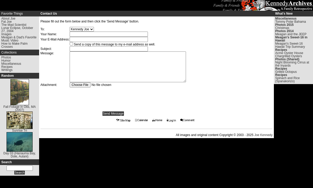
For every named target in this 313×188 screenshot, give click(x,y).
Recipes (7, 66)
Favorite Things (12, 13)
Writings (7, 70)
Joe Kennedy (263, 135)
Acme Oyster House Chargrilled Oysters (289, 54)
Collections (9, 52)
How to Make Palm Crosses (14, 45)
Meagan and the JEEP (290, 34)
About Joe (8, 18)
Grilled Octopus (286, 71)
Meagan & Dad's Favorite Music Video (19, 39)
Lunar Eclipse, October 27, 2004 (17, 29)
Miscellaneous (11, 63)
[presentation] (113, 97)
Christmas (282, 28)
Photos (6, 57)
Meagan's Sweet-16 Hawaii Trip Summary (290, 45)
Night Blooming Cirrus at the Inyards (292, 64)
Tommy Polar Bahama (290, 21)
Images (6, 34)
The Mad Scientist (13, 24)
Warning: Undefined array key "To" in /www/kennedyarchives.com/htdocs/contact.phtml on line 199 (82, 29)
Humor (6, 60)
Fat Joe (6, 21)
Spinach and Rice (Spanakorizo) (287, 80)
